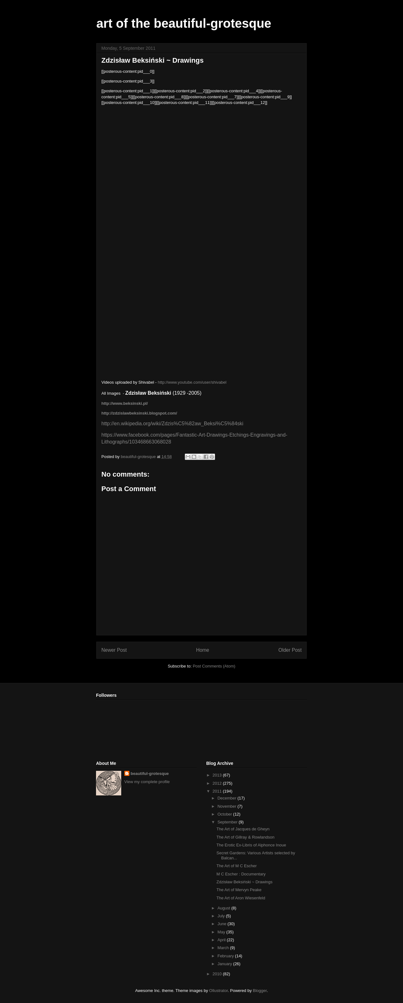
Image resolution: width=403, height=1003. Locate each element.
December (228, 798)
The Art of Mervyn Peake (238, 889)
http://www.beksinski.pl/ (124, 403)
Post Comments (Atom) (214, 666)
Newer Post (114, 650)
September (228, 822)
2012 (218, 783)
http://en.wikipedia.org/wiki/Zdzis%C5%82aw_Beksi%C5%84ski (172, 423)
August (224, 908)
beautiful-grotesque (150, 773)
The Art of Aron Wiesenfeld (240, 898)
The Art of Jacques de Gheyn (242, 829)
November (228, 806)
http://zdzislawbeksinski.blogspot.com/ (139, 413)
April (222, 939)
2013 (218, 775)
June (223, 923)
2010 (218, 973)
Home (202, 650)
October (225, 814)
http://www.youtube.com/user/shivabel (192, 382)
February (226, 956)
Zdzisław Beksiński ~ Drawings (244, 882)
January (225, 963)
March (224, 947)
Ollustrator (218, 990)
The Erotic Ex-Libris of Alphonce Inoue (251, 845)
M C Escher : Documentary (240, 874)
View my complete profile (147, 781)
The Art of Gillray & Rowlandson (245, 837)
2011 (218, 791)
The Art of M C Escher (236, 865)
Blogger (260, 990)
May (222, 932)
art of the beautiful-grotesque (183, 23)
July (222, 916)
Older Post (290, 650)
